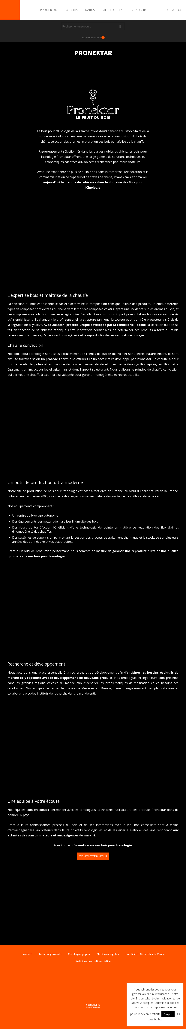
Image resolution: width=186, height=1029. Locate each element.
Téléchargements (50, 954)
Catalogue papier (79, 954)
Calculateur (111, 10)
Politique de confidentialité (93, 961)
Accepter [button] (168, 1014)
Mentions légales (108, 954)
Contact (27, 954)
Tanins (90, 10)
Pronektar (10, 10)
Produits (71, 10)
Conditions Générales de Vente (145, 954)
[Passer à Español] (179, 9)
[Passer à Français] (167, 9)
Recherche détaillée (93, 37)
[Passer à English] (173, 9)
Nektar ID (138, 10)
